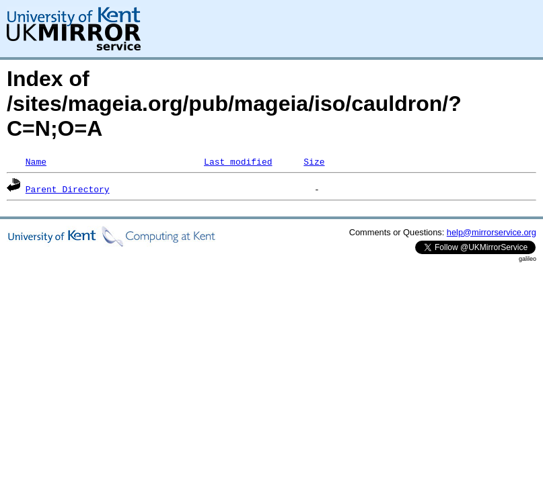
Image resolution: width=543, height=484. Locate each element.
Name (36, 161)
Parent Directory (68, 189)
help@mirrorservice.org (491, 232)
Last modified (238, 161)
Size (313, 161)
